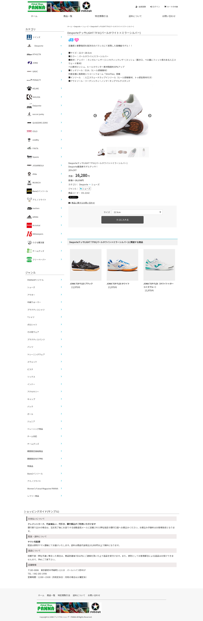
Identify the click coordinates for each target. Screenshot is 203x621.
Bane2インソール (37, 191)
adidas (32, 216)
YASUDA (33, 97)
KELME (33, 88)
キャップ (31, 399)
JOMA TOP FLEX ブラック (81, 283)
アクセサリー (33, 391)
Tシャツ (30, 317)
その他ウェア (33, 332)
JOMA (32, 62)
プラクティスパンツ (36, 339)
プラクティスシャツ (36, 309)
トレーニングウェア (36, 354)
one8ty (33, 139)
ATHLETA (34, 54)
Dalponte (34, 105)
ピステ (30, 369)
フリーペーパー (36, 259)
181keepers (35, 234)
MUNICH (34, 182)
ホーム (34, 16)
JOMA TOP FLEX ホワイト (118, 283)
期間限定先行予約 (35, 458)
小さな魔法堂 (35, 242)
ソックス (31, 376)
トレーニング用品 (35, 429)
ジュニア (31, 421)
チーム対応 (32, 436)
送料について (135, 16)
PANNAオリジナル (35, 279)
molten (33, 208)
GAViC (32, 71)
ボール (30, 414)
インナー (31, 384)
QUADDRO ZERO (37, 122)
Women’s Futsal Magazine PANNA (42, 488)
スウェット (32, 361)
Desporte (77, 26)
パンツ (30, 346)
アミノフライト (36, 199)
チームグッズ (35, 251)
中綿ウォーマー (34, 302)
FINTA (32, 148)
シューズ (85, 26)
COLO (32, 131)
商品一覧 (67, 16)
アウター (31, 294)
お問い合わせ (168, 16)
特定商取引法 (101, 16)
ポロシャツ (32, 324)
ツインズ (33, 37)
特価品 (30, 466)
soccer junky (35, 114)
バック (30, 406)
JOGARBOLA (35, 165)
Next (149, 115)
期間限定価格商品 (35, 451)
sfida (32, 174)
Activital (33, 225)
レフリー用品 (33, 496)
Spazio (33, 157)
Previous (94, 115)
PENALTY (34, 80)
